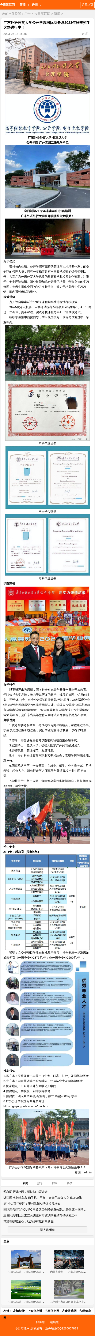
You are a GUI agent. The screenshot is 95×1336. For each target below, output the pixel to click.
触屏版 (40, 1322)
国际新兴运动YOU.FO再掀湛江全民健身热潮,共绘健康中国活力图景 (47, 1209)
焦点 (6, 1241)
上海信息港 (34, 1311)
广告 (27, 13)
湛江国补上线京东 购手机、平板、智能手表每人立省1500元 (42, 1197)
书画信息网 (52, 1311)
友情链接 (19, 1311)
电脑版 (54, 1322)
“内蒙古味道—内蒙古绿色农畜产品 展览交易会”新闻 (37, 1301)
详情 (35, 4)
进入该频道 (47, 1229)
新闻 (23, 4)
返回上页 (87, 4)
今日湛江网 (7, 4)
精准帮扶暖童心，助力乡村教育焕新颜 (28, 1221)
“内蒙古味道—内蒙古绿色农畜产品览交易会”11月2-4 (37, 1271)
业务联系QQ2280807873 (61, 1328)
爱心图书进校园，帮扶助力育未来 (25, 1191)
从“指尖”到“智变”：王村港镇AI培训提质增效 (31, 1203)
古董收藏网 (69, 1311)
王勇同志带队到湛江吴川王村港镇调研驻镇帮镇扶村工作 (40, 1215)
